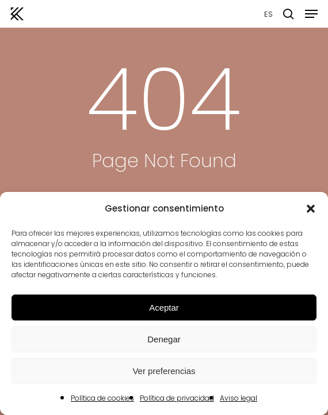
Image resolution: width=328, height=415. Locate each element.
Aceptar (164, 307)
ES (268, 14)
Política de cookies (102, 398)
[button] (310, 208)
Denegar (164, 339)
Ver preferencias (163, 371)
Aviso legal (238, 398)
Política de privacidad (177, 398)
